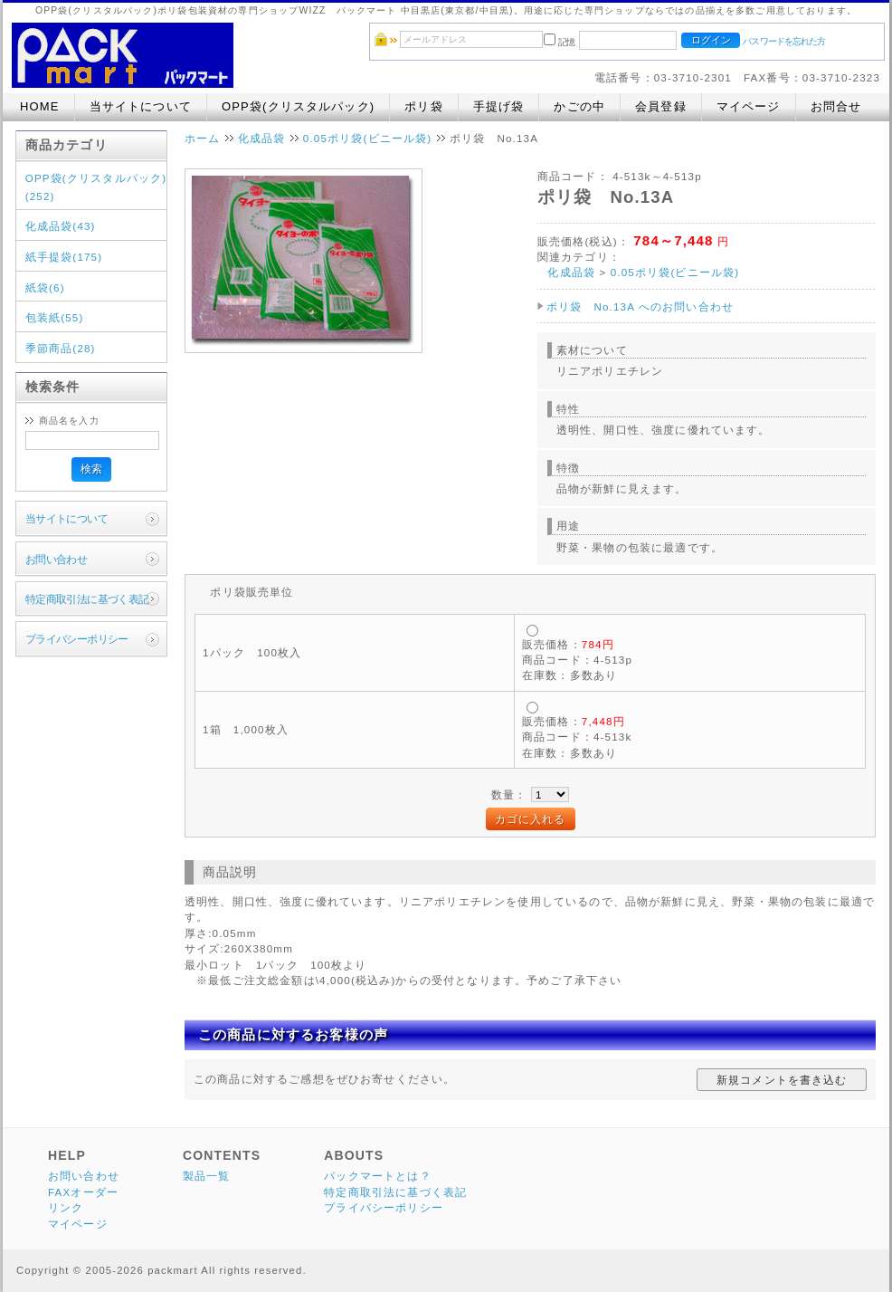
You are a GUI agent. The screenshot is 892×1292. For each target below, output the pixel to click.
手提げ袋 (499, 106)
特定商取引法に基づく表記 (87, 599)
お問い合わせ (56, 559)
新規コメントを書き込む (782, 1080)
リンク (65, 1207)
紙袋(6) (45, 287)
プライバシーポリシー (76, 639)
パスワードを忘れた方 (784, 41)
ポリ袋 (423, 106)
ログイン (711, 39)
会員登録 (661, 106)
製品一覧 (207, 1176)
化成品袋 (262, 138)
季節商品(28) (60, 348)
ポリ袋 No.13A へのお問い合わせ (640, 306)
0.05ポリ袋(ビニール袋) (367, 138)
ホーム (202, 138)
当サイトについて (141, 106)
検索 (91, 468)
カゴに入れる (530, 819)
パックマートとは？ (377, 1176)
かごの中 (579, 106)
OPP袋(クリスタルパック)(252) (95, 187)
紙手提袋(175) (64, 257)
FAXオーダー (83, 1192)
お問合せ (836, 106)
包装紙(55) (54, 317)
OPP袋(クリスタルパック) (298, 106)
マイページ (748, 106)
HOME (40, 106)
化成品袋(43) (60, 226)
